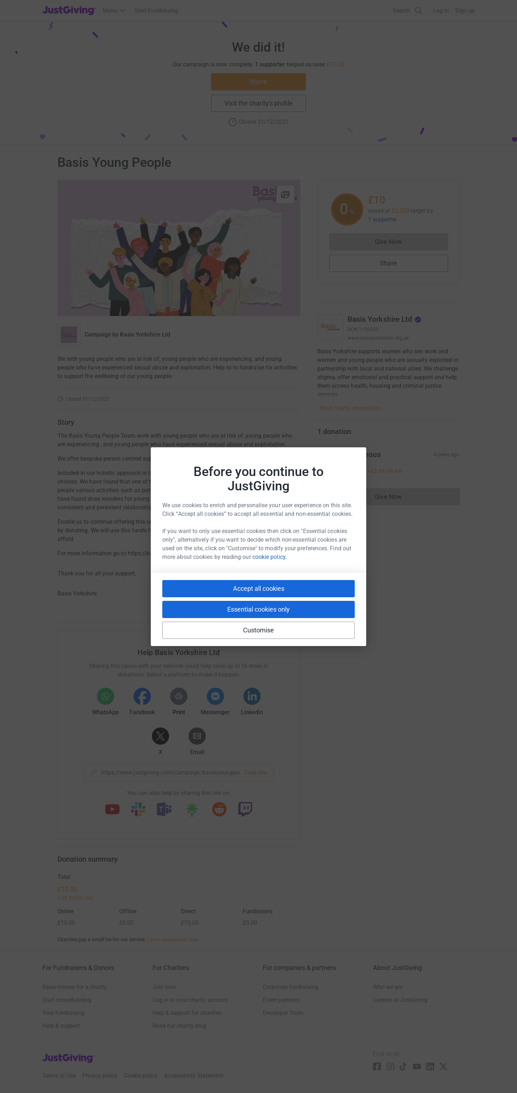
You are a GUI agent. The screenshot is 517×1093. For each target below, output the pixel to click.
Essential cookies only (258, 609)
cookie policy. (269, 556)
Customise (258, 630)
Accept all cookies (258, 588)
